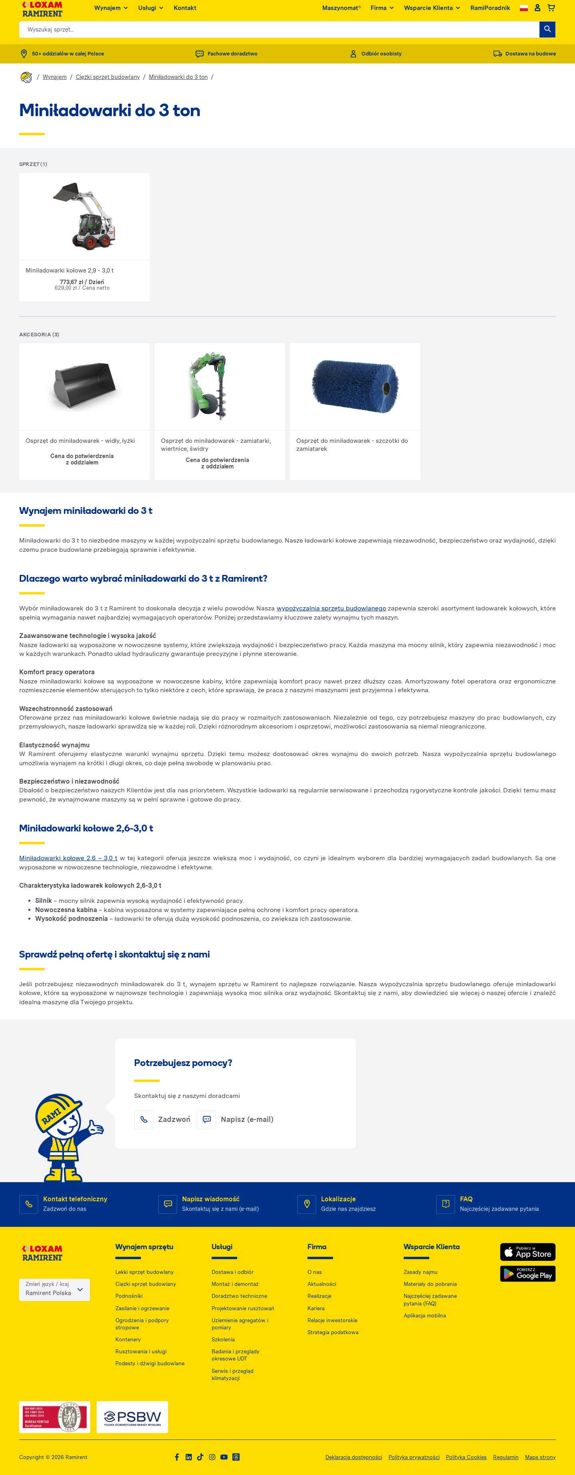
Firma (383, 12)
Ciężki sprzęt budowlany (108, 77)
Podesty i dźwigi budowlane (149, 1363)
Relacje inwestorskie (332, 1320)
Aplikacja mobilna (425, 1316)
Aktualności (321, 1284)
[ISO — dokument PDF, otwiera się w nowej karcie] (54, 1417)
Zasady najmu (421, 1272)
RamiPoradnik (490, 11)
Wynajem (111, 12)
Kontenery (128, 1340)
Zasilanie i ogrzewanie (142, 1308)
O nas (314, 1272)
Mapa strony (540, 1457)
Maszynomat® (341, 11)
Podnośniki (129, 1296)
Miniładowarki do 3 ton (178, 77)
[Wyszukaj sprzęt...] (547, 33)
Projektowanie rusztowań (243, 1308)
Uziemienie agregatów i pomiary (240, 1324)
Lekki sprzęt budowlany (144, 1272)
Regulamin (506, 1457)
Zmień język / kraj (47, 1285)
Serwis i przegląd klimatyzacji (233, 1374)
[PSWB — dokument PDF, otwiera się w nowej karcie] (132, 1417)
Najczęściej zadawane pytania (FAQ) (430, 1299)
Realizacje (319, 1296)
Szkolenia (223, 1340)
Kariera (316, 1308)
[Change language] (524, 12)
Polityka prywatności (414, 1457)
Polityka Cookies (466, 1457)
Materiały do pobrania (430, 1284)
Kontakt (185, 11)
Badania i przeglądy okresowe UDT (236, 1355)
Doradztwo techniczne (239, 1296)
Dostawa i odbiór (233, 1272)
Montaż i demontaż (235, 1284)
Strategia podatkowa (333, 1332)
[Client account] (537, 12)
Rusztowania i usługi (141, 1352)
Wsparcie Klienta (432, 12)
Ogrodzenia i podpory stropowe (142, 1324)
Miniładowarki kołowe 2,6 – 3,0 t (68, 858)
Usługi (151, 12)
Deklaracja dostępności (353, 1457)
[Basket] (551, 12)
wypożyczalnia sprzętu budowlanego (331, 608)
